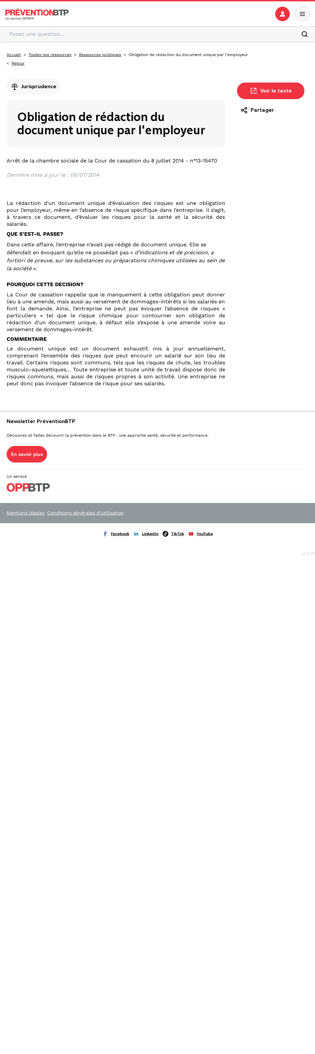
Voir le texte (271, 91)
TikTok (173, 534)
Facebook (115, 534)
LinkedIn (145, 534)
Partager (257, 110)
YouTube (200, 534)
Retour (18, 63)
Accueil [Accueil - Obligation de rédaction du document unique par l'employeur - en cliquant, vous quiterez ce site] (14, 55)
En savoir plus (27, 454)
